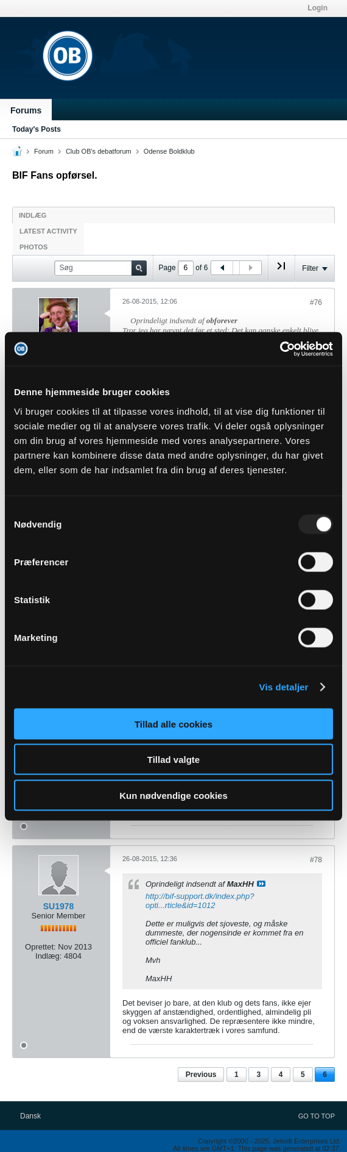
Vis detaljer (284, 687)
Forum (44, 151)
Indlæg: (48, 956)
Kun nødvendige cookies (173, 795)
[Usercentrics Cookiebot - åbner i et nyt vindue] (279, 349)
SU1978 (58, 906)
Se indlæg (261, 884)
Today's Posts (36, 129)
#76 (316, 302)
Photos (33, 247)
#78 (316, 860)
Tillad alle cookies (173, 723)
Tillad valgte (173, 759)
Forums (25, 110)
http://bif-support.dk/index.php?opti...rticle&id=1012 (199, 901)
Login (317, 8)
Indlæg (32, 215)
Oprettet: (40, 946)
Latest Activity (48, 231)
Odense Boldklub (169, 151)
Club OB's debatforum (98, 151)
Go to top (316, 1116)
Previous (201, 1074)
